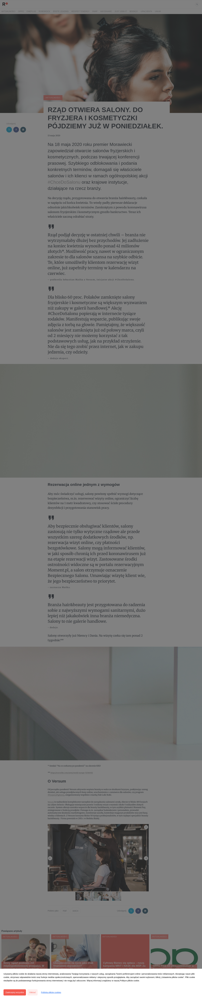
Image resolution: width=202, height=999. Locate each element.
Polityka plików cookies (51, 992)
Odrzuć (32, 992)
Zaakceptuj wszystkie (14, 992)
